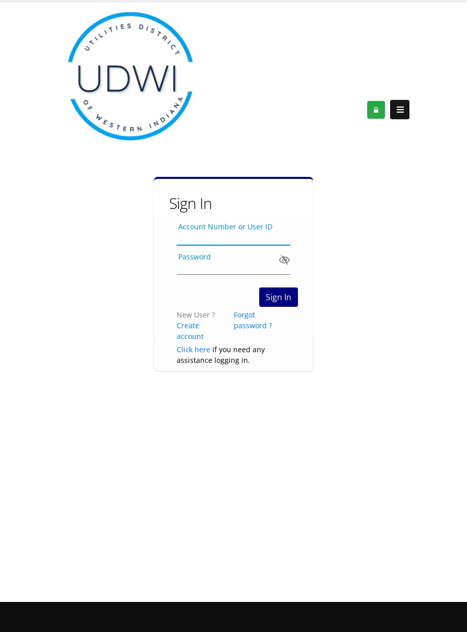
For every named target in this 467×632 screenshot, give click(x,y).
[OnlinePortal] (129, 77)
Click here (193, 349)
